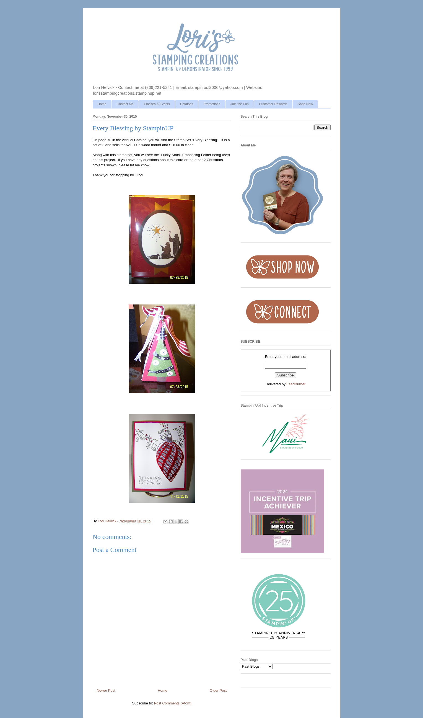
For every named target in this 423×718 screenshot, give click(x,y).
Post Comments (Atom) (172, 703)
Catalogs (186, 104)
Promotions (211, 104)
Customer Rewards (273, 104)
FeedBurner (296, 384)
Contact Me (125, 104)
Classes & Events (157, 104)
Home (102, 104)
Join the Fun (239, 104)
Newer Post (106, 690)
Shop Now (305, 104)
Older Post (218, 690)
